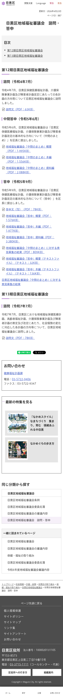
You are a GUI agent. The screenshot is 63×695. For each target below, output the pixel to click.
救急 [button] (60, 3)
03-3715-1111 (19, 664)
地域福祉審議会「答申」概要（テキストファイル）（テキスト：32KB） (32, 260)
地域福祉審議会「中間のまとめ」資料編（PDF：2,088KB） (30, 170)
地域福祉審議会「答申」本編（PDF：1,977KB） (29, 228)
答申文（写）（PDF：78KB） (24, 209)
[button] (27, 3)
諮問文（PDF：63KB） (20, 109)
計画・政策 (31, 584)
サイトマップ (12, 622)
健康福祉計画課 (13, 373)
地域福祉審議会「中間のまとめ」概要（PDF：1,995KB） (29, 148)
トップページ (8, 584)
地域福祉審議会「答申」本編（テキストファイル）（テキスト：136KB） (32, 271)
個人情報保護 (12, 610)
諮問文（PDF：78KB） (20, 338)
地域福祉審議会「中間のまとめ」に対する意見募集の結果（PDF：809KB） (33, 250)
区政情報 (20, 584)
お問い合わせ (12, 639)
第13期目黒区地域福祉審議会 (25, 55)
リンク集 (9, 628)
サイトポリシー (14, 616)
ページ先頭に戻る (31, 603)
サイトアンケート (15, 633)
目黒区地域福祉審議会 (32, 587)
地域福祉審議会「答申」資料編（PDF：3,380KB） (30, 239)
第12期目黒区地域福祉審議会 (25, 50)
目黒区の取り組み (46, 584)
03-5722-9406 (21, 379)
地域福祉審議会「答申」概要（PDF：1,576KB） (29, 218)
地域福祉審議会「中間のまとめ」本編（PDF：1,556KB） (29, 159)
